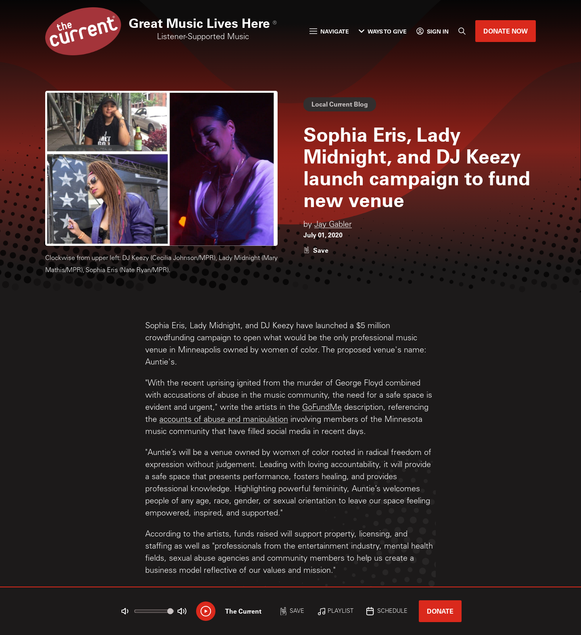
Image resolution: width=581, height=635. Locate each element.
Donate (440, 611)
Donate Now (505, 31)
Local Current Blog (339, 104)
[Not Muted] (125, 611)
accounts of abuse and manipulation (223, 420)
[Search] (462, 31)
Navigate (329, 31)
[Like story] (315, 250)
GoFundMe (322, 408)
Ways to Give (383, 31)
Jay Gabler (333, 225)
